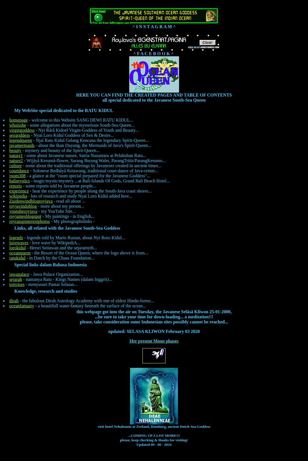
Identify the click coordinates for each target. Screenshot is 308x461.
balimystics (19, 180)
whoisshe (17, 125)
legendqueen (20, 140)
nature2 (16, 160)
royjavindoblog (23, 206)
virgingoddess (21, 130)
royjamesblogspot (25, 216)
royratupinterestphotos (29, 221)
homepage (18, 120)
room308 (17, 175)
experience (19, 191)
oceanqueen (20, 252)
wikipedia (18, 196)
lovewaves (18, 242)
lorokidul (17, 247)
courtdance (19, 170)
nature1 (16, 155)
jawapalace (19, 274)
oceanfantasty (21, 305)
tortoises (16, 284)
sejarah (15, 279)
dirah (14, 300)
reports (15, 185)
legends (16, 237)
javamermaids (22, 145)
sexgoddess (19, 135)
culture (15, 165)
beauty (15, 150)
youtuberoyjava (23, 211)
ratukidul (17, 258)
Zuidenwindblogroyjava (31, 201)
